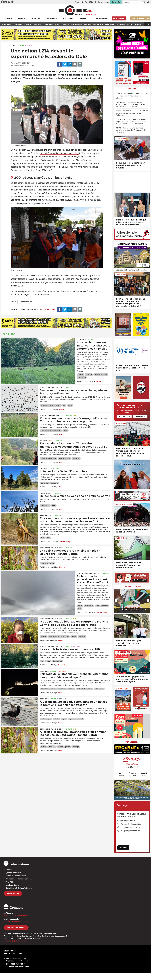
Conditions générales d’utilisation (19, 888)
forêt (48, 538)
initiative (56, 719)
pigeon (64, 719)
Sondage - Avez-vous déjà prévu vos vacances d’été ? (131, 815)
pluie (97, 606)
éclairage (71, 689)
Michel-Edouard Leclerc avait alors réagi (59, 153)
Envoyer (123, 847)
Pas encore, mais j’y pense (130, 827)
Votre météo (132, 742)
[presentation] (94, 140)
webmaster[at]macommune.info (16, 941)
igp (42, 661)
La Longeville (46, 468)
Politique (61, 671)
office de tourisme (64, 458)
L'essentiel (132, 89)
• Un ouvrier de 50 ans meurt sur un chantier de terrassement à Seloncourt (132, 113)
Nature (20, 45)
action (14, 302)
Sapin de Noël (57, 661)
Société (28, 45)
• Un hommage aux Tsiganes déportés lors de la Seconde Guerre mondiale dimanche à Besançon (131, 121)
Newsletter (12, 893)
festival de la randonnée (48, 458)
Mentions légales (12, 885)
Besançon (81, 340)
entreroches (44, 483)
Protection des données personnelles (20, 879)
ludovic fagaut (99, 689)
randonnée (76, 458)
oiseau (70, 405)
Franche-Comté (46, 493)
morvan (48, 661)
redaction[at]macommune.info (15, 915)
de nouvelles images (29, 160)
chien (42, 538)
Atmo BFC (44, 563)
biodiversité (62, 689)
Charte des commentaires (16, 876)
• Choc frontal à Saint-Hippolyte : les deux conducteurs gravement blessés (132, 96)
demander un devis (16, 928)
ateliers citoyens (46, 719)
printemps (104, 606)
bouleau (60, 747)
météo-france (45, 505)
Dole (13, 45)
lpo (64, 405)
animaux (53, 689)
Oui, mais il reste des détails (130, 824)
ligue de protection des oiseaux (51, 405)
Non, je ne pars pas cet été (130, 831)
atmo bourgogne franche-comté (51, 430)
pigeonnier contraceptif (76, 719)
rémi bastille (82, 377)
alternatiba (44, 689)
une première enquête (53, 150)
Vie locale (61, 699)
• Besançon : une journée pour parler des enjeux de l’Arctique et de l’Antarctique (131, 130)
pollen (65, 430)
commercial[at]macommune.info (16, 922)
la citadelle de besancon (84, 689)
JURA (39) (43, 441)
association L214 (25, 302)
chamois (80, 374)
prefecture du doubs (100, 374)
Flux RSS (9, 882)
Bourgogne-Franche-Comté (52, 387)
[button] (143, 2)
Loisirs (51, 441)
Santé (75, 415)
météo (80, 606)
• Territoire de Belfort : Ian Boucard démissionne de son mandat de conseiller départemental (131, 104)
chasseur (89, 374)
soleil (53, 505)
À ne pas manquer (132, 587)
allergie (43, 747)
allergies (43, 636)
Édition (78, 14)
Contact (9, 870)
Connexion (140, 416)
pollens (73, 636)
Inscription (124, 416)
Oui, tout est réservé (127, 820)
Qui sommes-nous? (13, 873)
